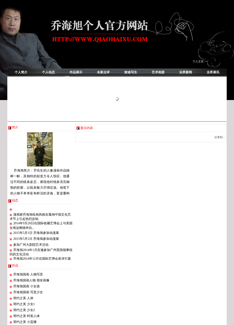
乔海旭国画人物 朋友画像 (31, 280)
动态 (15, 200)
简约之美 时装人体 (26, 316)
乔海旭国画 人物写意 (28, 274)
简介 (15, 127)
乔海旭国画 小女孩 (26, 286)
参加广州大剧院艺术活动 (30, 244)
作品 (15, 265)
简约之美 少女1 (24, 304)
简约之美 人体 (23, 298)
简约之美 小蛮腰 (25, 322)
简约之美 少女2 (24, 310)
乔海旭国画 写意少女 (28, 292)
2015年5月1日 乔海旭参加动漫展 (36, 233)
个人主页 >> (200, 61)
